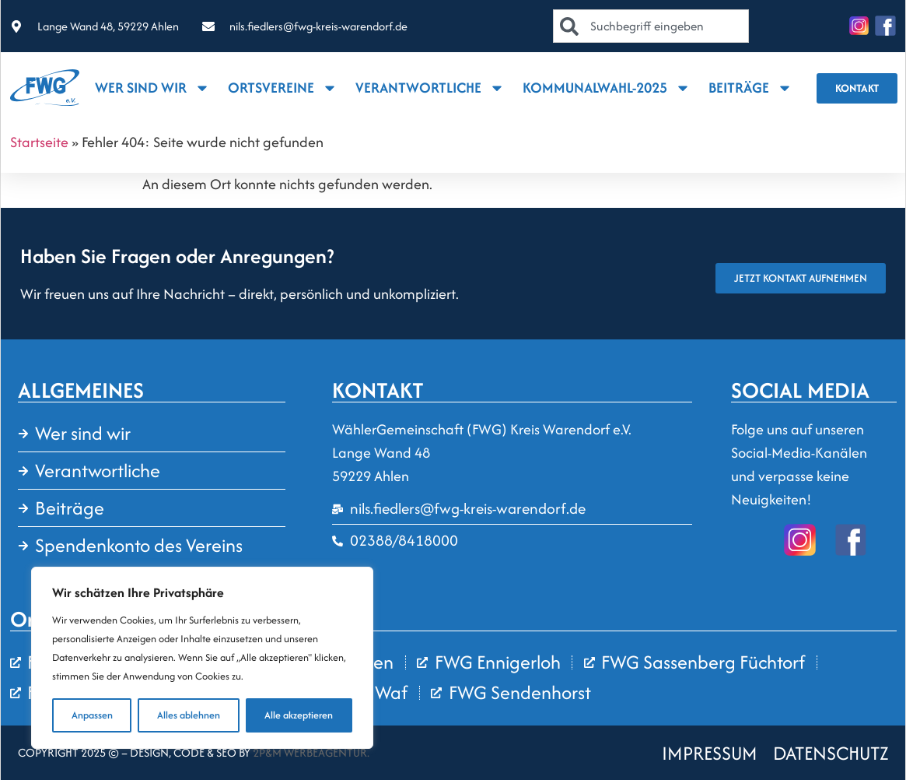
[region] (202, 658)
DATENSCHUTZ (831, 753)
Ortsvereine (283, 88)
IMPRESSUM (709, 753)
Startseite (39, 142)
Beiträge (750, 88)
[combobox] (651, 26)
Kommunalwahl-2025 (607, 88)
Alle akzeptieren (298, 715)
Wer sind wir (152, 88)
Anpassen (92, 715)
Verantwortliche (430, 88)
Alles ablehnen (188, 715)
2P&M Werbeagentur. (311, 752)
